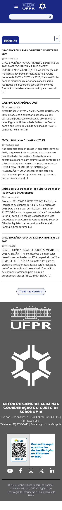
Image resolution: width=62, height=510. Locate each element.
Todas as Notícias (31, 291)
